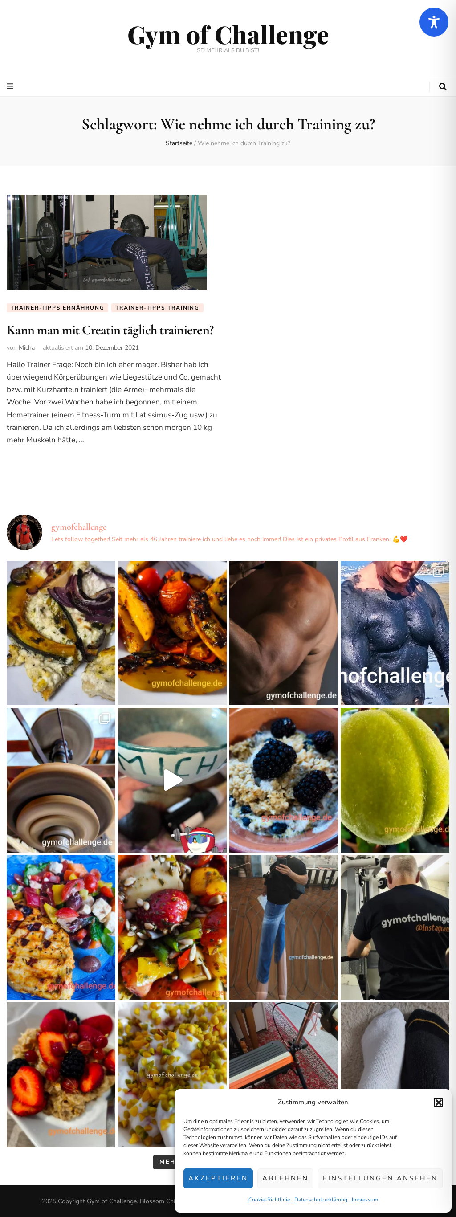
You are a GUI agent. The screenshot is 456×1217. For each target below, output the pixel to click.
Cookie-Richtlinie (269, 1199)
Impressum (365, 1199)
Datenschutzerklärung (320, 1199)
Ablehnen (285, 1178)
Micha (27, 347)
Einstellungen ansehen (380, 1178)
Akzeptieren (218, 1178)
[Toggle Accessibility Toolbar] (434, 22)
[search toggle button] (443, 87)
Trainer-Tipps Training (157, 307)
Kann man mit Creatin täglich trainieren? (110, 330)
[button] (438, 1102)
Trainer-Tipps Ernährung (57, 307)
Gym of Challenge (228, 33)
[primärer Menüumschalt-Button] (11, 86)
